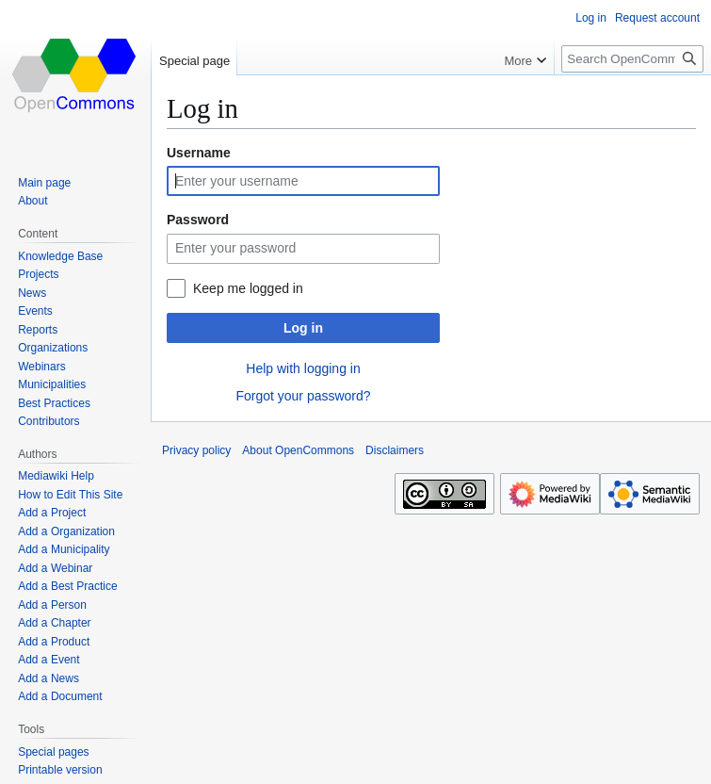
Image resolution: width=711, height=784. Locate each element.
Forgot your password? (302, 395)
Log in (303, 327)
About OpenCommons (298, 450)
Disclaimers (394, 450)
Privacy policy (196, 450)
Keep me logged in (248, 288)
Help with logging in (303, 368)
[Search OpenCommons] (632, 59)
